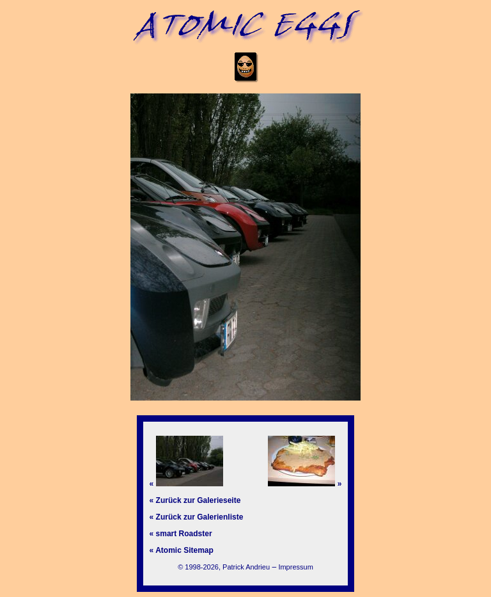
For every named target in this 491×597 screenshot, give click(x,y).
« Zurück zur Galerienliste (197, 517)
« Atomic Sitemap (182, 550)
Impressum (295, 567)
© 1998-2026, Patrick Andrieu (224, 567)
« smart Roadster (181, 533)
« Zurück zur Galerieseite (195, 500)
